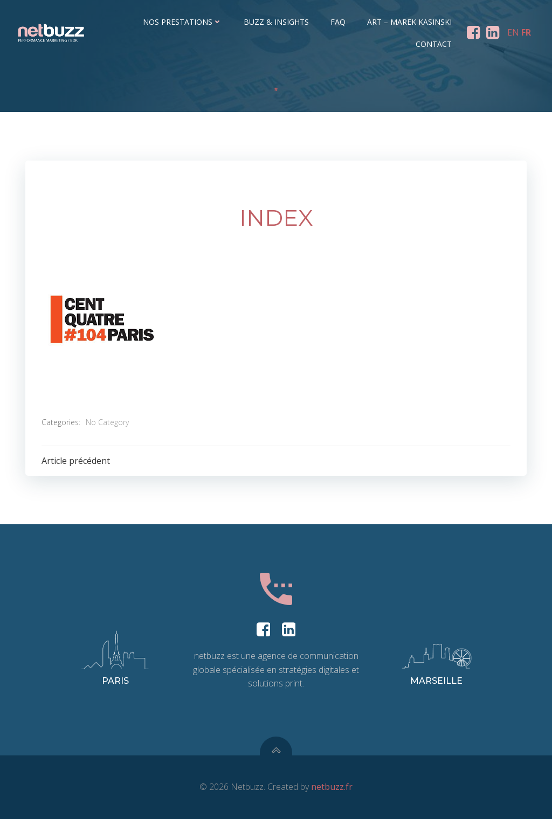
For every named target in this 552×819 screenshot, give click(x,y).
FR (526, 32)
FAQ (338, 22)
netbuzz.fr (332, 787)
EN (513, 32)
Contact (434, 44)
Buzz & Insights (276, 22)
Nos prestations (182, 22)
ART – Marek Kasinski (409, 22)
